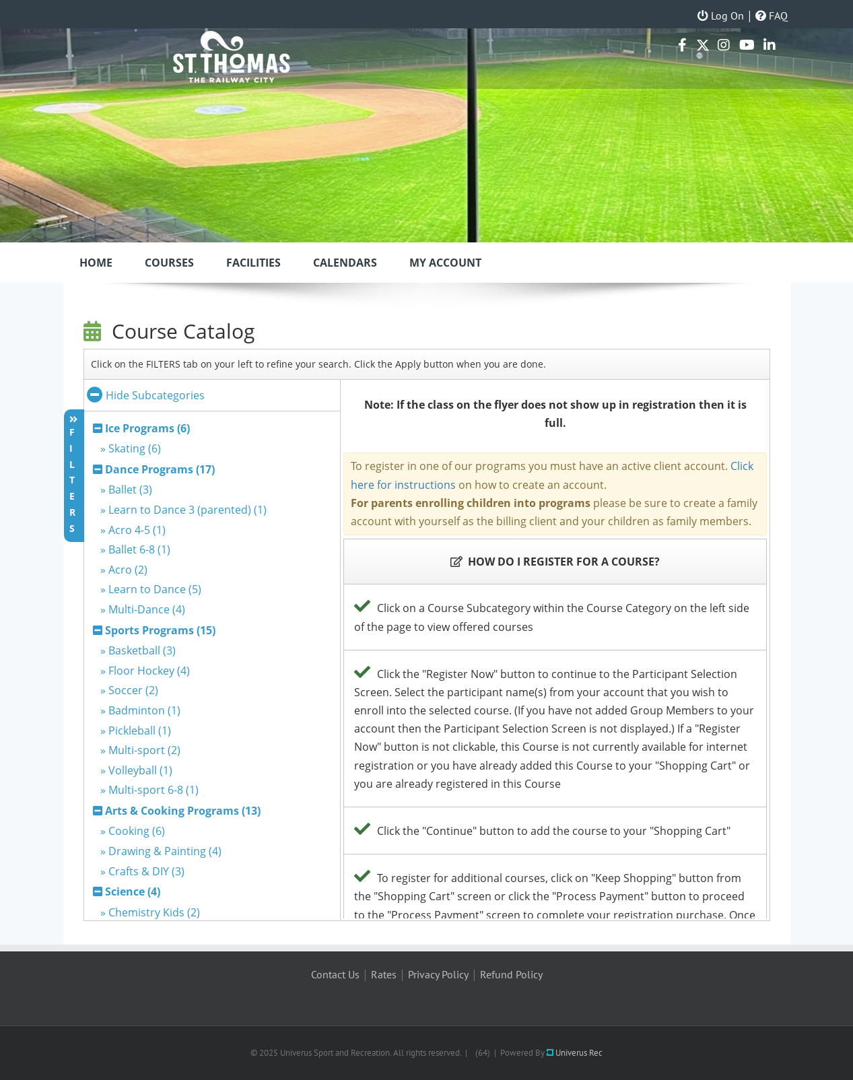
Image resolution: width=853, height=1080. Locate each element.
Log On (720, 15)
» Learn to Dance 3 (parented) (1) (183, 509)
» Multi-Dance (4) (142, 609)
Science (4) (132, 891)
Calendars (345, 262)
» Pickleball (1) (135, 730)
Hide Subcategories (146, 395)
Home (95, 262)
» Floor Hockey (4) (145, 670)
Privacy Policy (438, 974)
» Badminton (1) (140, 710)
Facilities (253, 262)
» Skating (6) (130, 448)
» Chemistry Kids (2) (150, 912)
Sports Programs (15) (160, 630)
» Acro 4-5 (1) (133, 529)
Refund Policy (511, 974)
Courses (169, 262)
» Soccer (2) (129, 690)
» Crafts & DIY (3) (142, 871)
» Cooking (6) (132, 830)
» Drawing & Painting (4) (160, 851)
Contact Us (335, 974)
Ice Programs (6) (147, 428)
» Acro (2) (123, 569)
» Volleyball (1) (136, 770)
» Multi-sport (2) (140, 750)
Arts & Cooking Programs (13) (183, 810)
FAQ (771, 15)
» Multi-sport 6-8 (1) (149, 789)
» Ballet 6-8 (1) (135, 549)
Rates (384, 974)
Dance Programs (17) (160, 469)
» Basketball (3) (138, 650)
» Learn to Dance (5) (150, 589)
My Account (445, 262)
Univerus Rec (575, 1052)
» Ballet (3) (126, 489)
